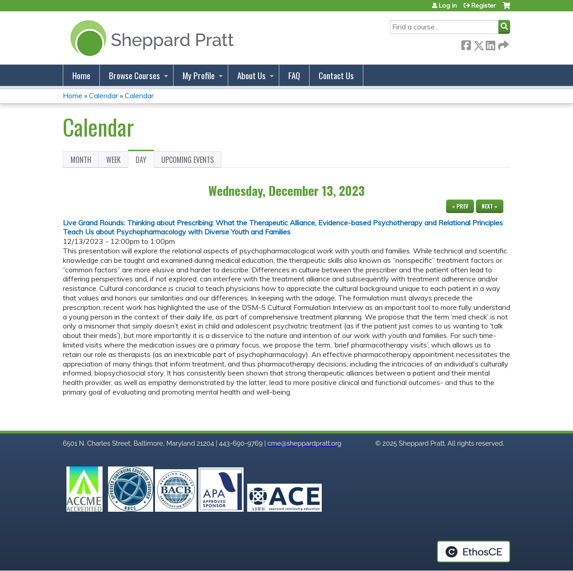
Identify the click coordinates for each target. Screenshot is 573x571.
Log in (448, 5)
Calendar (103, 95)
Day (145, 161)
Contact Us (336, 75)
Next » (490, 206)
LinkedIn (490, 43)
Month (80, 159)
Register (483, 5)
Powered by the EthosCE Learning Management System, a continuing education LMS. (473, 551)
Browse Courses (134, 75)
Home (81, 75)
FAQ (294, 75)
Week (113, 159)
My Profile (199, 75)
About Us (251, 75)
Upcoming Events (187, 159)
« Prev (460, 206)
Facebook (465, 43)
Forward (502, 43)
